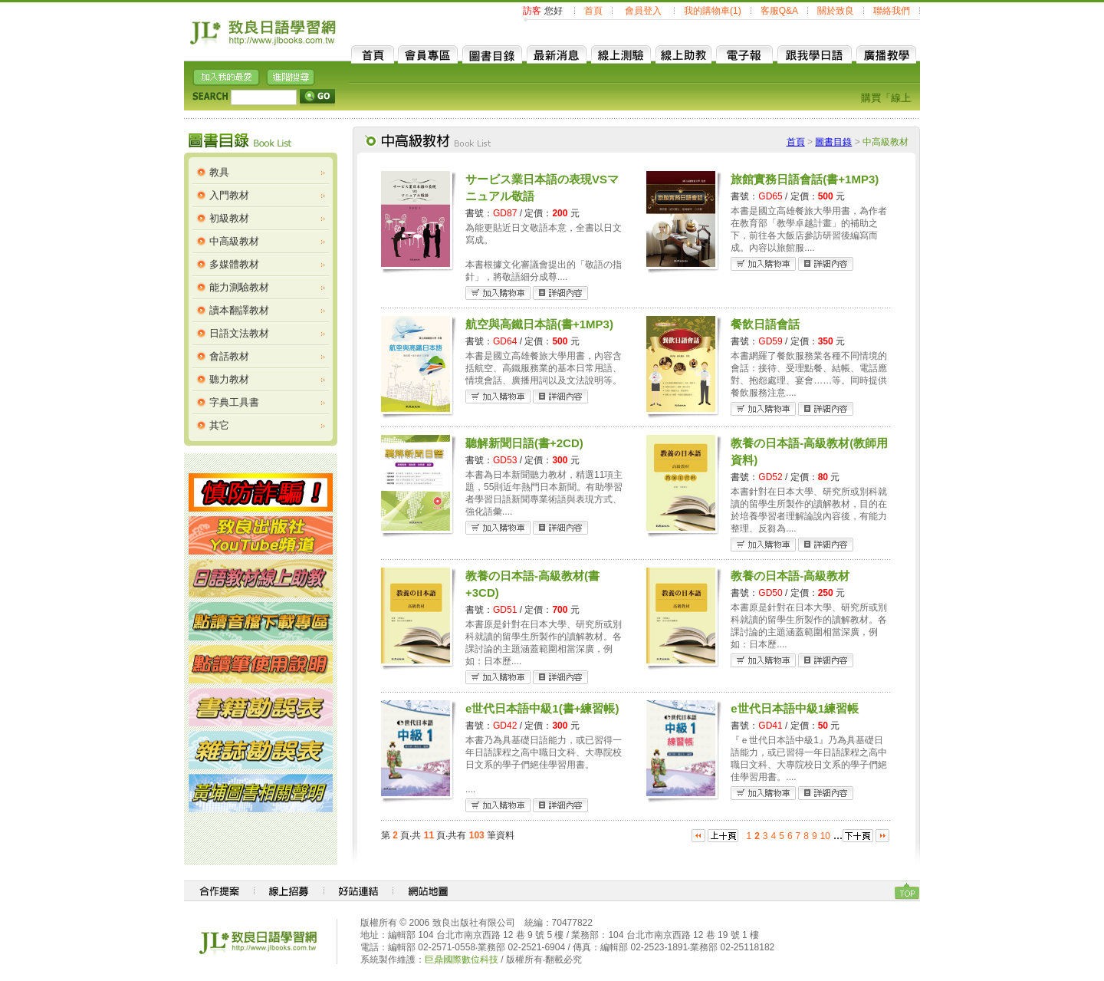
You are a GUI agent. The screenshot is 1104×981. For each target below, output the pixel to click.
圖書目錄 (833, 142)
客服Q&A (779, 10)
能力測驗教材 (239, 287)
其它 (219, 425)
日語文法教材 (239, 333)
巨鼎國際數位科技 (461, 959)
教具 (219, 172)
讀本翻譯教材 (239, 310)
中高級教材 (234, 241)
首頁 (593, 10)
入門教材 (229, 195)
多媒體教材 (234, 264)
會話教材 (229, 356)
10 (825, 836)
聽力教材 (229, 379)
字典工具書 (234, 402)
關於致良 (835, 10)
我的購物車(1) (712, 10)
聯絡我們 (891, 10)
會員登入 (643, 10)
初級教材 (229, 218)
